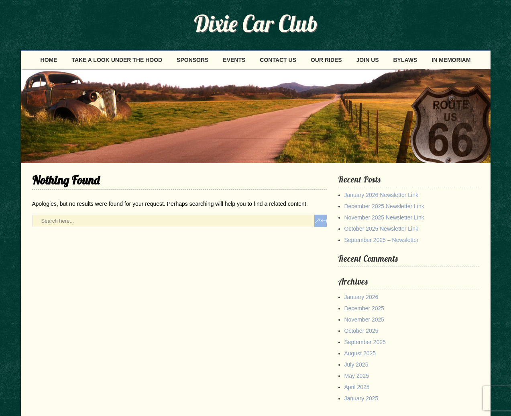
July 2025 (356, 364)
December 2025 (364, 308)
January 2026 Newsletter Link (381, 195)
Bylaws (405, 60)
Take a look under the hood (116, 60)
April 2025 (357, 387)
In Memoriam (451, 60)
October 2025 (361, 331)
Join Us (367, 60)
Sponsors (192, 60)
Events (234, 60)
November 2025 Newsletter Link (384, 217)
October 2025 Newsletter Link (381, 228)
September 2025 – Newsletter (381, 240)
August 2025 (360, 353)
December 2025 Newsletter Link (384, 206)
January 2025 (361, 398)
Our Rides (326, 60)
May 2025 (356, 376)
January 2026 (361, 297)
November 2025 (364, 319)
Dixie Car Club (256, 23)
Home (49, 60)
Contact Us (278, 60)
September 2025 (365, 342)
